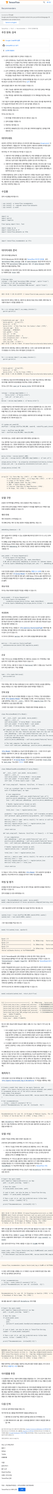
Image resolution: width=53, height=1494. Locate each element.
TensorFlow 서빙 (41, 1166)
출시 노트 (4, 1469)
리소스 (12, 28)
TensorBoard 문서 (45, 961)
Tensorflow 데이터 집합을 (35, 259)
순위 (28, 82)
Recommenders (9, 8)
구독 (22, 1489)
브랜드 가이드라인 (7, 1475)
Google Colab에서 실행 (11, 40)
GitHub (4, 1451)
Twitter (4, 1454)
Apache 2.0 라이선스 (28, 1431)
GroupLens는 (45, 143)
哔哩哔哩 (4, 1457)
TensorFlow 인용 (6, 1478)
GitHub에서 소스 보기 (10, 46)
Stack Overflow (6, 1472)
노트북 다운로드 (9, 51)
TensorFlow (5, 28)
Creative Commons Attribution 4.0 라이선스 (37, 1429)
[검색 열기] (44, 2)
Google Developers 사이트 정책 (17, 1433)
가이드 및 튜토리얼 (33, 28)
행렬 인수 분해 (36, 571)
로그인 (49, 2)
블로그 (3, 1448)
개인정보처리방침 (11, 1485)
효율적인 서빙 (12, 1366)
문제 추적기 (5, 1466)
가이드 (21, 762)
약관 (3, 1485)
